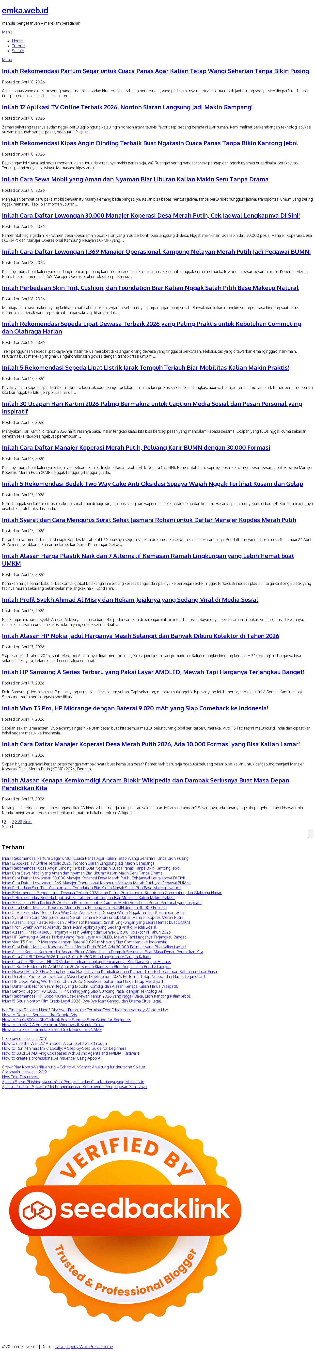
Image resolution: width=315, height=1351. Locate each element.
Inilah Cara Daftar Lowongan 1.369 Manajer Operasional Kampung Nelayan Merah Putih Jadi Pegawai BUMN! (156, 251)
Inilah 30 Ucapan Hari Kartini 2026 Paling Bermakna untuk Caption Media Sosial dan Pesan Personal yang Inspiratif (102, 902)
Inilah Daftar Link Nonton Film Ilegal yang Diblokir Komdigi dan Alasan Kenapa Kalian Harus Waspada (90, 986)
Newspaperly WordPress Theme (84, 1346)
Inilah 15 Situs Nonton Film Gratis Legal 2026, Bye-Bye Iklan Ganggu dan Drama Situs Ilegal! (82, 1001)
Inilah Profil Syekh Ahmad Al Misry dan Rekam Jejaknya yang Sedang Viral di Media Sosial (130, 599)
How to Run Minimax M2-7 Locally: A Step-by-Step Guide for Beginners (64, 1048)
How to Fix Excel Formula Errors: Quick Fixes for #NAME (52, 1029)
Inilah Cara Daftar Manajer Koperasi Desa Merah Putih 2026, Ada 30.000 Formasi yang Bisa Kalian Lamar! (151, 744)
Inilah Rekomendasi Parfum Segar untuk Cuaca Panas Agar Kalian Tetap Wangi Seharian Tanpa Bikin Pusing (155, 71)
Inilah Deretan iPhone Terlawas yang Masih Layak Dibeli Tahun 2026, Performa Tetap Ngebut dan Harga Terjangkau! (103, 976)
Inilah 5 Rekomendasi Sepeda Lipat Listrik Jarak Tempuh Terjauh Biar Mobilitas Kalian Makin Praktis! (145, 367)
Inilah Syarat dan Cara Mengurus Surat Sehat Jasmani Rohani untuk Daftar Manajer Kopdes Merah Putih (149, 520)
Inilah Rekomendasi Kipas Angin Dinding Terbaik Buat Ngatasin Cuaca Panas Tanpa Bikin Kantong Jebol (150, 143)
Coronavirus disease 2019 (24, 1038)
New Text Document (20, 1076)
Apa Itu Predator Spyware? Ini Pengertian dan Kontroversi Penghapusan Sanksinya (74, 1086)
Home (17, 40)
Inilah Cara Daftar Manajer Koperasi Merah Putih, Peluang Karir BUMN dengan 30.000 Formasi (136, 447)
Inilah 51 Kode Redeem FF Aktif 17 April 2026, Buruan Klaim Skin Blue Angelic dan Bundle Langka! (86, 966)
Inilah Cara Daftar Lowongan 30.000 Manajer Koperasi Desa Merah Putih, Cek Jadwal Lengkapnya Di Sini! (151, 215)
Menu (7, 32)
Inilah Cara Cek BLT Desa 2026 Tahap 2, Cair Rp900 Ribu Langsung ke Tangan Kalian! (76, 956)
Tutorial (18, 45)
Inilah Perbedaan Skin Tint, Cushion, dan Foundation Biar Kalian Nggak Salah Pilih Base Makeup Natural (150, 287)
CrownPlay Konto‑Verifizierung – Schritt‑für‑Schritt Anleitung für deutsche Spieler (73, 1067)
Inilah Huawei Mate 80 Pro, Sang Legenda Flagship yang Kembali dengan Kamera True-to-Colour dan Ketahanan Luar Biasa (109, 971)
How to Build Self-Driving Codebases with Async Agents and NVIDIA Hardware (71, 1053)
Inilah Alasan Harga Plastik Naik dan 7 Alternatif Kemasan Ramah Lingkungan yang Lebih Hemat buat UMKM (96, 922)
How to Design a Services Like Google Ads (39, 1014)
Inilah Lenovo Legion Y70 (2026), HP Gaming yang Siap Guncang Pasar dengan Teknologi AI (82, 991)
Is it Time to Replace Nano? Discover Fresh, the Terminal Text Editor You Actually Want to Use (85, 1009)
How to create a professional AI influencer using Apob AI (51, 1058)
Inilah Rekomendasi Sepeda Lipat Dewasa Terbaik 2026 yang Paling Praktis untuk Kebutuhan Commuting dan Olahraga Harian (112, 892)
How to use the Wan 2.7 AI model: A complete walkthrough (54, 1043)
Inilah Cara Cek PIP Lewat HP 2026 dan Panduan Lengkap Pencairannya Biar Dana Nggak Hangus (86, 961)
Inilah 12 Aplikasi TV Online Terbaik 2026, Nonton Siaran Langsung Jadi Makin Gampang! (127, 107)
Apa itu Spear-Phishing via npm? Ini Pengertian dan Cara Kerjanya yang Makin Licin (73, 1081)
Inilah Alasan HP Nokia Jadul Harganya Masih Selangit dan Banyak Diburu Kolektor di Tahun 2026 (140, 635)
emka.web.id (25, 10)
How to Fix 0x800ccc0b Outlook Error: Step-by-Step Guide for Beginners (66, 1019)
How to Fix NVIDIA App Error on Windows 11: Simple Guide (53, 1024)
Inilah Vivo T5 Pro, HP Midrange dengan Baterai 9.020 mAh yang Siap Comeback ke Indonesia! (135, 708)
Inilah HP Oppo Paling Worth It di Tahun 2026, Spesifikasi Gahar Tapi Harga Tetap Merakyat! (82, 981)
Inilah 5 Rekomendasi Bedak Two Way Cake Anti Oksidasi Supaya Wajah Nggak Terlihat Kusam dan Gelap (152, 483)
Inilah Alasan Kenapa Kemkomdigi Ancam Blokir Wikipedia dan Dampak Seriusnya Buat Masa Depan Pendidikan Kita (102, 951)
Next (27, 821)
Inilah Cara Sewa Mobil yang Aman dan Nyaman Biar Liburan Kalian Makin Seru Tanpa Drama (135, 179)
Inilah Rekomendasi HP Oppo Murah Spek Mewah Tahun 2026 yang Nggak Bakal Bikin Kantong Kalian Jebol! (96, 996)
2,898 (17, 821)
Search (18, 50)
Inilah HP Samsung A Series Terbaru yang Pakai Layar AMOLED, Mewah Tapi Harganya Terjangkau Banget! (153, 672)
